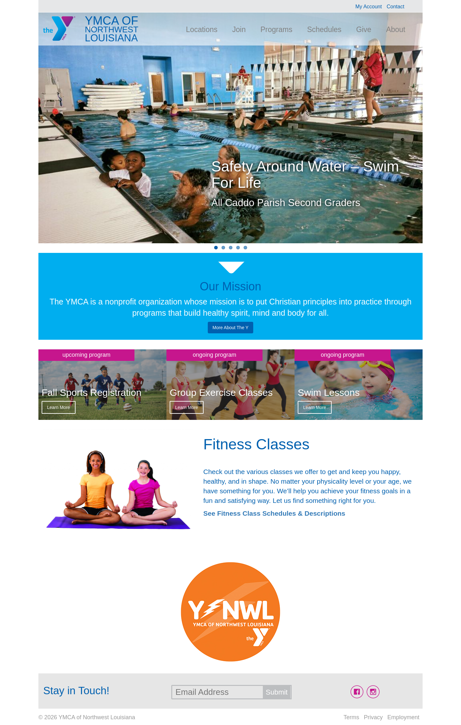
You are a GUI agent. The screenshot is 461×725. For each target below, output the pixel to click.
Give (363, 29)
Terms (351, 717)
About (395, 29)
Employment (403, 717)
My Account (368, 6)
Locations (201, 29)
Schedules (324, 29)
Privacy (373, 717)
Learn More (58, 407)
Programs (276, 29)
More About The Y (230, 327)
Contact (395, 6)
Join (239, 29)
